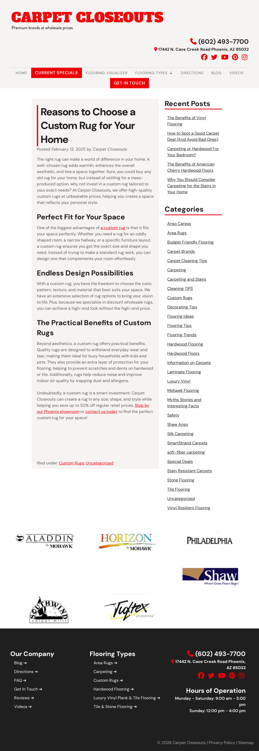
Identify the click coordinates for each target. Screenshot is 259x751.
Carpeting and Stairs (186, 279)
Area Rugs (177, 233)
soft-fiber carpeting (186, 452)
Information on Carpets (189, 362)
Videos (236, 73)
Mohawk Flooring (183, 390)
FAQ (18, 680)
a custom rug (113, 227)
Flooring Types (154, 73)
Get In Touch (129, 83)
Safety (173, 415)
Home (21, 73)
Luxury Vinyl (178, 381)
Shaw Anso (177, 424)
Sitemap (246, 742)
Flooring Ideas (180, 316)
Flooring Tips (179, 325)
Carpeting (176, 270)
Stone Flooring (180, 480)
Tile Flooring (178, 489)
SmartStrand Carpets (187, 443)
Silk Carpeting (180, 433)
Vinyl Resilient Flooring (188, 508)
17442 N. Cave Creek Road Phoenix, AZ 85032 (203, 49)
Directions (192, 73)
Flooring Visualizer (107, 73)
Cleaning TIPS (180, 288)
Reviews (22, 698)
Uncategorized (99, 463)
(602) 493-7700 (223, 41)
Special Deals (180, 461)
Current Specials (56, 72)
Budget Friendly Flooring (190, 242)
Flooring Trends (181, 335)
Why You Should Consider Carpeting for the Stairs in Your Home (191, 186)
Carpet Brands (181, 251)
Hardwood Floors (183, 353)
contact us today (101, 411)
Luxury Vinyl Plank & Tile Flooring (125, 698)
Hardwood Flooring (185, 344)
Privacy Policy (222, 742)
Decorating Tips (182, 307)
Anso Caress (179, 223)
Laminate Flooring (184, 372)
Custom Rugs (71, 463)
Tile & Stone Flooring (113, 706)
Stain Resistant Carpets (189, 470)
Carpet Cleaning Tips (187, 260)
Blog (216, 73)
